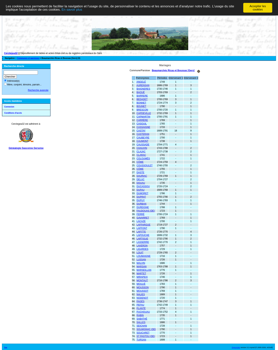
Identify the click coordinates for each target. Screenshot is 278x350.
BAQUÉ (141, 92)
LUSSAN (141, 259)
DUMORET (142, 193)
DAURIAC (142, 175)
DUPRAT (141, 196)
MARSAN (142, 266)
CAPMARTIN (143, 116)
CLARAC (141, 155)
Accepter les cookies (258, 7)
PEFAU (140, 304)
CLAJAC (141, 151)
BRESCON (142, 109)
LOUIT (140, 252)
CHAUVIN (142, 148)
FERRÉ (141, 214)
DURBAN (142, 203)
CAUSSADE (143, 144)
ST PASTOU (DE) (146, 336)
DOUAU (141, 182)
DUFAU (141, 189)
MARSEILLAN (144, 270)
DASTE (140, 172)
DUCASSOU (143, 186)
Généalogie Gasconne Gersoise (26, 148)
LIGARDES (142, 249)
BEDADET (142, 99)
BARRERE (142, 95)
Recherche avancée (38, 90)
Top (5, 347)
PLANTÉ (141, 308)
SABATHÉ (142, 318)
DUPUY (141, 200)
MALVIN (141, 263)
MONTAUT (142, 280)
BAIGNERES (143, 88)
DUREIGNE (143, 207)
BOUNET (141, 106)
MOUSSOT (142, 290)
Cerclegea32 (11, 53)
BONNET (141, 102)
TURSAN (141, 339)
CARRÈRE (142, 120)
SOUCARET (143, 332)
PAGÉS (140, 301)
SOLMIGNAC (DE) (146, 329)
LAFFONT (142, 228)
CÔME (140, 161)
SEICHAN (142, 325)
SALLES (141, 322)
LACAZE (141, 221)
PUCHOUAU (143, 311)
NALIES (141, 294)
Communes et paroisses (28, 58)
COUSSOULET (145, 165)
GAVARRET (143, 217)
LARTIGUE (142, 238)
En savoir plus (72, 9)
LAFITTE (141, 231)
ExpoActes (236, 347)
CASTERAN (143, 134)
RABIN (140, 315)
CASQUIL (142, 123)
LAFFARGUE (143, 224)
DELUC (141, 179)
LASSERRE (143, 242)
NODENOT (142, 297)
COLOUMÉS (143, 158)
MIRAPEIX (142, 276)
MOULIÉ (141, 283)
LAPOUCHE (143, 235)
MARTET (141, 273)
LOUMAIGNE (144, 256)
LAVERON (142, 245)
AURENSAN (142, 85)
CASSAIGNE (143, 127)
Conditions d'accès (13, 113)
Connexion (9, 107)
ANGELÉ (141, 81)
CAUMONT (142, 141)
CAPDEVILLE (144, 113)
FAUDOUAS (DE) (146, 210)
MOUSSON (143, 287)
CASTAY (141, 130)
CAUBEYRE (143, 137)
